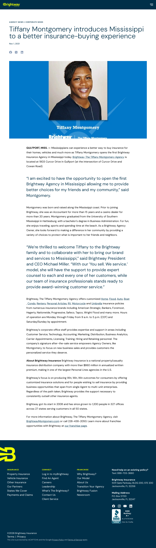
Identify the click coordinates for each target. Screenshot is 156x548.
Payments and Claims (20, 495)
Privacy (21, 536)
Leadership (48, 486)
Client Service (50, 499)
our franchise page (76, 426)
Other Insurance (16, 482)
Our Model (83, 478)
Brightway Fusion (87, 490)
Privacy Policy (58, 540)
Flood (112, 299)
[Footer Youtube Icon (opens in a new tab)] (125, 506)
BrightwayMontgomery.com (42, 421)
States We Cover (17, 490)
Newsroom (83, 495)
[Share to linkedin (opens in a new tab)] (22, 52)
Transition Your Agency (90, 486)
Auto (120, 299)
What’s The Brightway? (55, 490)
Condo (32, 303)
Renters (41, 303)
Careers (46, 482)
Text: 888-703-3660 (123, 473)
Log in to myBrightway (55, 474)
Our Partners (14, 486)
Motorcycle (79, 303)
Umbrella (96, 303)
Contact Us (48, 495)
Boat (126, 299)
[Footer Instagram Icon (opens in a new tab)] (119, 506)
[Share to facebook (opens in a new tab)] (10, 52)
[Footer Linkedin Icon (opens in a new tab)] (130, 506)
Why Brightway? (86, 474)
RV (69, 303)
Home (104, 299)
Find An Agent (50, 478)
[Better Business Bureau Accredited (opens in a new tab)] (123, 516)
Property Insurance (18, 474)
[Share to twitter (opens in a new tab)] (16, 52)
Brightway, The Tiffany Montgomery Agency (98, 157)
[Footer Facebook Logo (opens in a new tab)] (113, 506)
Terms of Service (75, 540)
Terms (10, 536)
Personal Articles (57, 303)
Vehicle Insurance (17, 478)
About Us (82, 482)
